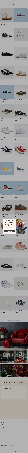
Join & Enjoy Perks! (10, 231)
